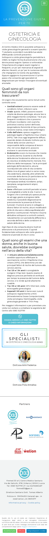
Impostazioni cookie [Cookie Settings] (36, 531)
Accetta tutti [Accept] (9, 531)
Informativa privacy (17, 503)
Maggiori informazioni (29, 527)
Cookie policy (34, 503)
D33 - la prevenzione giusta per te (24, 473)
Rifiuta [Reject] (21, 531)
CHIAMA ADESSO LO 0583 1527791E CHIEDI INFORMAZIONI (20, 319)
